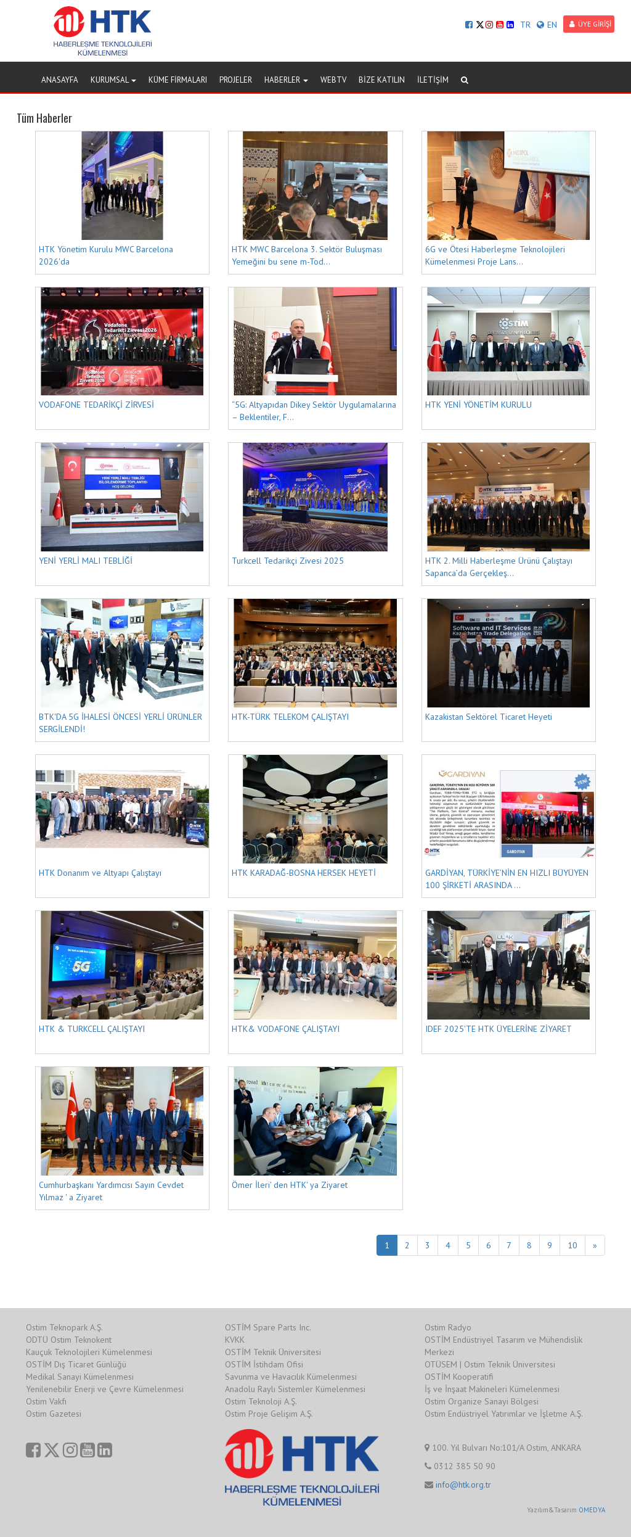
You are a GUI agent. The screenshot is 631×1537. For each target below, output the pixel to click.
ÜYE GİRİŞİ (590, 23)
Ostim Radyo (448, 1327)
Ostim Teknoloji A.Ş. (261, 1401)
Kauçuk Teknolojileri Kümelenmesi (89, 1352)
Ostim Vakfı (46, 1401)
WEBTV (333, 80)
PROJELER (235, 80)
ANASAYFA (59, 80)
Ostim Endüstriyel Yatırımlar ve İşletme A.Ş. (504, 1413)
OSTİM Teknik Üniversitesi (273, 1352)
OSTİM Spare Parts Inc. (268, 1327)
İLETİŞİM (433, 80)
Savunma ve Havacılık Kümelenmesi (291, 1376)
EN (547, 24)
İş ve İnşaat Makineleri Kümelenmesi (492, 1389)
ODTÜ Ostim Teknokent (69, 1339)
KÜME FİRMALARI (178, 80)
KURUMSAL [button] (113, 80)
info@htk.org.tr (463, 1484)
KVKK (235, 1339)
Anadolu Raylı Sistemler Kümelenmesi (295, 1389)
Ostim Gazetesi (53, 1413)
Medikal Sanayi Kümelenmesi (80, 1376)
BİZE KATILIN (382, 80)
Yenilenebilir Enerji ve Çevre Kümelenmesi (105, 1389)
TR (525, 24)
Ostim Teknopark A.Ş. (64, 1327)
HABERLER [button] (286, 80)
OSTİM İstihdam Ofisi (264, 1364)
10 (572, 1245)
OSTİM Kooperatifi (459, 1376)
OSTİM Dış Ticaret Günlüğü (76, 1364)
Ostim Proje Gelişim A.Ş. (269, 1413)
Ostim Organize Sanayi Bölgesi (482, 1401)
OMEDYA (592, 1510)
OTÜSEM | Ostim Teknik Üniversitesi (490, 1364)
